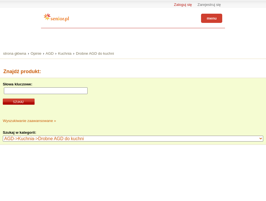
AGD (50, 53)
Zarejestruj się (209, 5)
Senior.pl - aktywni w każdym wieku (56, 17)
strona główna (14, 53)
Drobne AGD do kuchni (95, 53)
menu (212, 18)
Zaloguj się (183, 5)
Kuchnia (64, 53)
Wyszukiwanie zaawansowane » (29, 121)
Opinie (36, 53)
